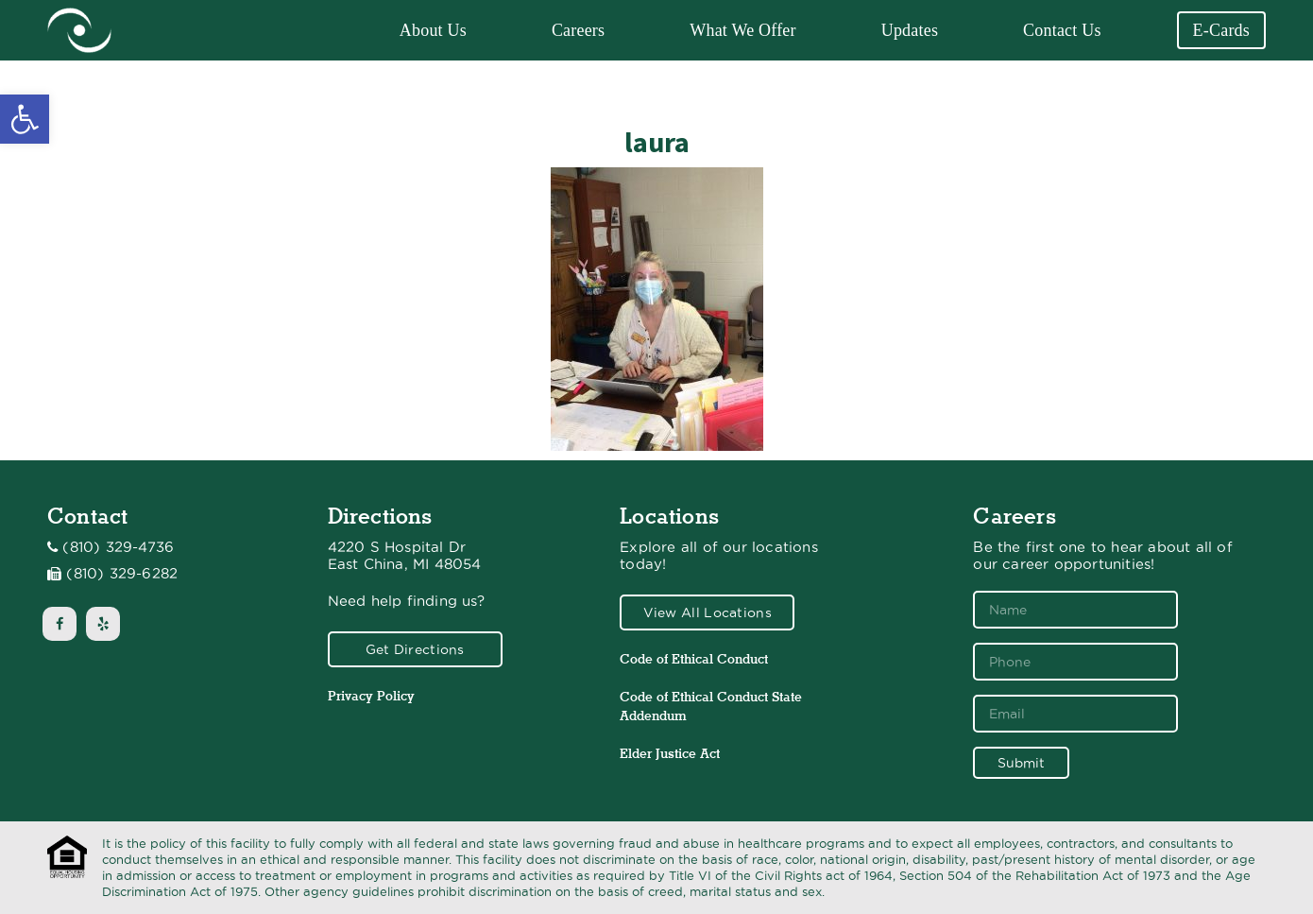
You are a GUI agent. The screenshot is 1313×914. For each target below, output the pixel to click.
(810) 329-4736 (118, 547)
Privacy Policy (371, 695)
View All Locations (707, 612)
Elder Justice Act (670, 753)
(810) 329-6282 (122, 573)
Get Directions (415, 649)
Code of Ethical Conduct (694, 658)
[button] (24, 119)
